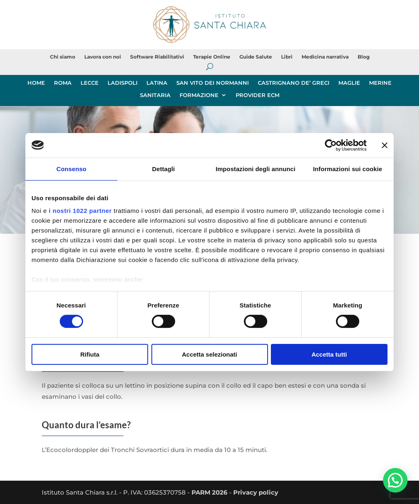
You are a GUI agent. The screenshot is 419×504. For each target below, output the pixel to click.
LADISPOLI (122, 83)
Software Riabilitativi (157, 57)
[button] (395, 480)
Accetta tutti (329, 354)
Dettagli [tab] (163, 168)
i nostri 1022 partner (80, 210)
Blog (363, 57)
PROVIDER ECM (257, 95)
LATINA (156, 83)
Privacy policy (255, 492)
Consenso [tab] (71, 168)
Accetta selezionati (209, 354)
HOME (36, 83)
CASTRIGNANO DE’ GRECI (293, 83)
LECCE (90, 83)
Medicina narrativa (325, 57)
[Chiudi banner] (384, 145)
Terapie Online (211, 57)
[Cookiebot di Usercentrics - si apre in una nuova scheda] (331, 145)
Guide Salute (255, 57)
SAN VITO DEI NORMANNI (212, 83)
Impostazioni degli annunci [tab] (255, 168)
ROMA (63, 83)
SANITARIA (155, 95)
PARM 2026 (209, 492)
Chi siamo (62, 57)
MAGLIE (349, 83)
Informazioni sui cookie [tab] (347, 168)
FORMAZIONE (199, 95)
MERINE (380, 83)
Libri (287, 57)
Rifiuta (89, 354)
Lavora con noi (102, 57)
